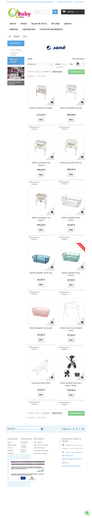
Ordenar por (32, 64)
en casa (55, 23)
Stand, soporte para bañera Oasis (71, 329)
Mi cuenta (39, 438)
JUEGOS (67, 23)
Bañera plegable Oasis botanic (71, 274)
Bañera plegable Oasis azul (41, 273)
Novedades (24, 442)
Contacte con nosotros (65, 2)
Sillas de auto (39, 23)
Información (15, 43)
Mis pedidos (38, 442)
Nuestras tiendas (16, 66)
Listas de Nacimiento (51, 29)
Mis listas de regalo (40, 453)
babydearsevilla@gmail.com (71, 466)
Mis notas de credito (41, 445)
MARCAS (14, 29)
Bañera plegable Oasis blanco (71, 219)
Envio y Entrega (16, 49)
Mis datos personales (41, 450)
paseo (24, 23)
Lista (83, 64)
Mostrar (57, 64)
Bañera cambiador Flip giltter (41, 108)
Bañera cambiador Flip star (71, 108)
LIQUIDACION (28, 29)
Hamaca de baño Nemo (41, 383)
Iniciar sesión (79, 2)
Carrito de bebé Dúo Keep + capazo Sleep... (71, 384)
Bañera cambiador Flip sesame (41, 164)
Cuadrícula (78, 64)
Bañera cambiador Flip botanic (41, 219)
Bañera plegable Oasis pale (41, 328)
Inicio (13, 23)
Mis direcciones (39, 448)
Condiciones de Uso (17, 57)
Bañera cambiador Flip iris (71, 163)
